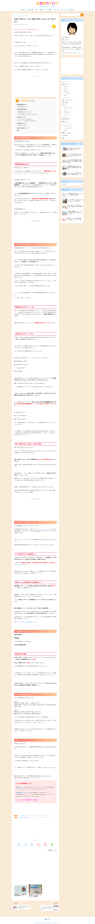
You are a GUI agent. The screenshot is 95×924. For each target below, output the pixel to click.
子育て (36, 9)
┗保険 (55, 849)
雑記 (64, 138)
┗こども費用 (66, 93)
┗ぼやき (66, 114)
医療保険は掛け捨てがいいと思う (25, 111)
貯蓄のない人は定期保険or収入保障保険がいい (27, 120)
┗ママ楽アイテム (67, 126)
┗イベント (66, 116)
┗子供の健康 (66, 112)
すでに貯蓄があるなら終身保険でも (25, 118)
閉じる (32, 100)
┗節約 (65, 89)
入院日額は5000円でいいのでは (24, 112)
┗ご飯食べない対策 (68, 108)
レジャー (65, 81)
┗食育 (65, 110)
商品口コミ (42, 9)
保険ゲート (20, 786)
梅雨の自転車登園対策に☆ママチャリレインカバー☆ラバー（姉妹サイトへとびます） (35, 817)
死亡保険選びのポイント (22, 123)
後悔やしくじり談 (67, 133)
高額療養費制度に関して (22, 104)
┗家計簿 (66, 87)
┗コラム (66, 98)
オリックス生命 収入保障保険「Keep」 (27, 621)
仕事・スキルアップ (67, 100)
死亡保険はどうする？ (21, 116)
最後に (18, 130)
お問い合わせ (71, 9)
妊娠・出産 (31, 9)
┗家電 (65, 130)
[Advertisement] (35, 86)
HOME (47, 919)
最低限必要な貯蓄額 (22, 125)
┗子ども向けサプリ (68, 128)
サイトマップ (63, 9)
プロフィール (56, 9)
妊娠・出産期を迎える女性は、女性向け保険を (27, 114)
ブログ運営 (49, 9)
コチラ (29, 179)
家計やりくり (23, 9)
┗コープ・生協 (67, 124)
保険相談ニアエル (21, 792)
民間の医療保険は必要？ (22, 109)
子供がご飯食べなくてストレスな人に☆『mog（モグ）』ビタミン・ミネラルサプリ (35, 815)
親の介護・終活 (66, 119)
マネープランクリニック (44, 528)
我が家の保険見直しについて (23, 127)
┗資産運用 (66, 91)
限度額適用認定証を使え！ (23, 106)
